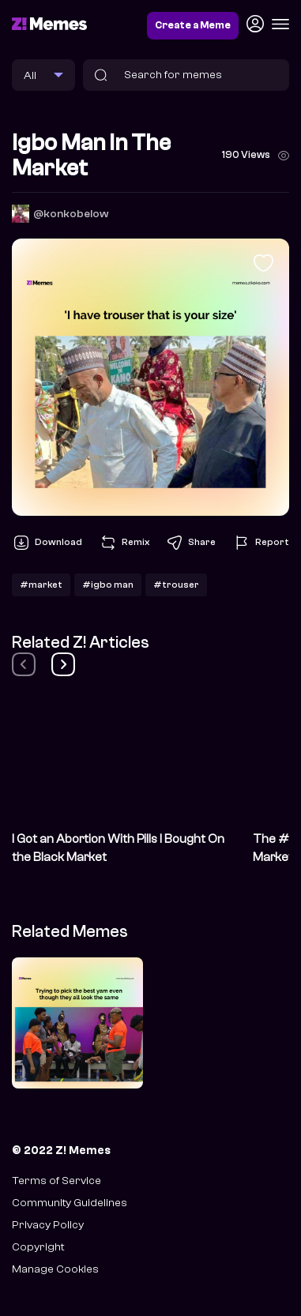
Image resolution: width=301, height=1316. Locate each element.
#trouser (176, 584)
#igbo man (108, 584)
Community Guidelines (69, 1202)
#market (41, 584)
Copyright (38, 1247)
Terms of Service (56, 1180)
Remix (124, 543)
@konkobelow (71, 213)
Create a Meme (193, 25)
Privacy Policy (48, 1224)
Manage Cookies (55, 1269)
